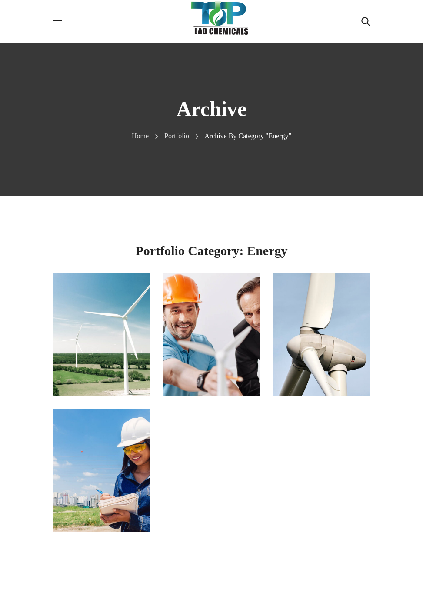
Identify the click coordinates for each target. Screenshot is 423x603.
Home (140, 136)
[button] (365, 21)
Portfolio (176, 136)
